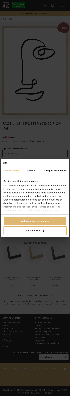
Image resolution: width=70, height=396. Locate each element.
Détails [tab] (31, 170)
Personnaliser (35, 230)
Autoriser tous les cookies (35, 221)
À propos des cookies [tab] (55, 170)
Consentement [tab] (11, 170)
